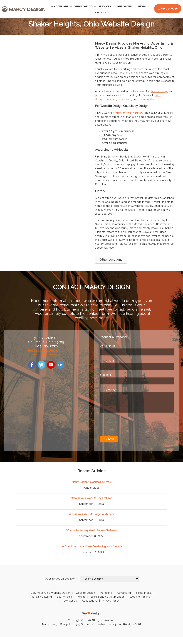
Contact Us (70, 600)
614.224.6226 (168, 8)
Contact (99, 12)
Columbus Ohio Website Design (51, 592)
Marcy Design (159, 91)
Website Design (85, 592)
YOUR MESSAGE (110, 390)
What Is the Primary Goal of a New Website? (91, 530)
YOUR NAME (107, 346)
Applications (89, 600)
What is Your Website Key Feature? (91, 498)
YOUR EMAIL (107, 361)
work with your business (128, 113)
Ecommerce (64, 596)
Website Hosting (140, 596)
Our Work (124, 6)
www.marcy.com (46, 354)
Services (104, 6)
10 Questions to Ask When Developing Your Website (91, 546)
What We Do (83, 6)
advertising (125, 99)
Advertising (124, 592)
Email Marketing (42, 596)
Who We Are (60, 6)
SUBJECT (106, 375)
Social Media (144, 592)
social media (146, 99)
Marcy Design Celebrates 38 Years (92, 482)
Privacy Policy (111, 600)
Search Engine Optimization (108, 596)
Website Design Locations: (61, 578)
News (142, 6)
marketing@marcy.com (46, 350)
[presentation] (127, 424)
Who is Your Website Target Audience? (91, 514)
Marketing (106, 592)
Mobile (81, 596)
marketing (111, 99)
